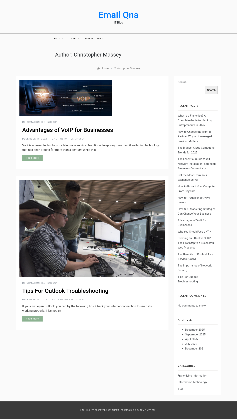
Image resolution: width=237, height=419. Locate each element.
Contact (73, 38)
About (58, 38)
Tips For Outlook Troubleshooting (65, 290)
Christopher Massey (70, 139)
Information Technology (40, 122)
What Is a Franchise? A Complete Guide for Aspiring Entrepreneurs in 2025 (195, 120)
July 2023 (191, 344)
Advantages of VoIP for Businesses (67, 130)
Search (182, 82)
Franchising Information (192, 375)
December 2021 (195, 348)
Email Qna (119, 15)
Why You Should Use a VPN (194, 231)
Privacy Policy (95, 38)
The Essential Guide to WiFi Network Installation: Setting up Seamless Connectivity (197, 163)
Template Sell (148, 410)
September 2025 (195, 334)
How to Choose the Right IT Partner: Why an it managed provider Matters (195, 136)
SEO (180, 388)
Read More (32, 157)
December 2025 (195, 329)
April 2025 (191, 339)
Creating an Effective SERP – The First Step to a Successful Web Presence (196, 242)
